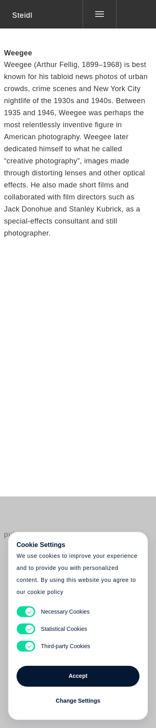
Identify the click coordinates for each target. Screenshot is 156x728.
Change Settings (78, 700)
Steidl (22, 15)
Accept (78, 676)
